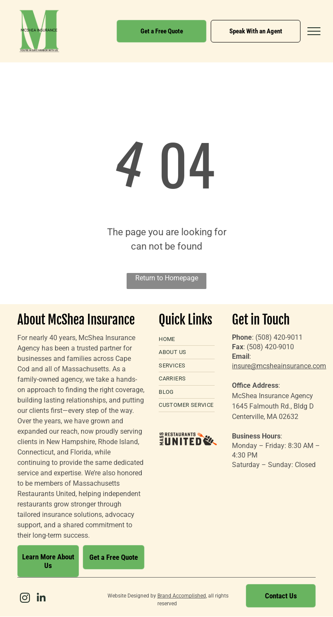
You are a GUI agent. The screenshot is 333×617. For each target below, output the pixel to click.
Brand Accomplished (181, 596)
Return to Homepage (166, 278)
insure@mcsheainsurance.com (279, 366)
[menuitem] (187, 339)
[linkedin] (41, 599)
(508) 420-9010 (270, 347)
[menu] (314, 31)
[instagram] (24, 599)
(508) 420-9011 (279, 337)
